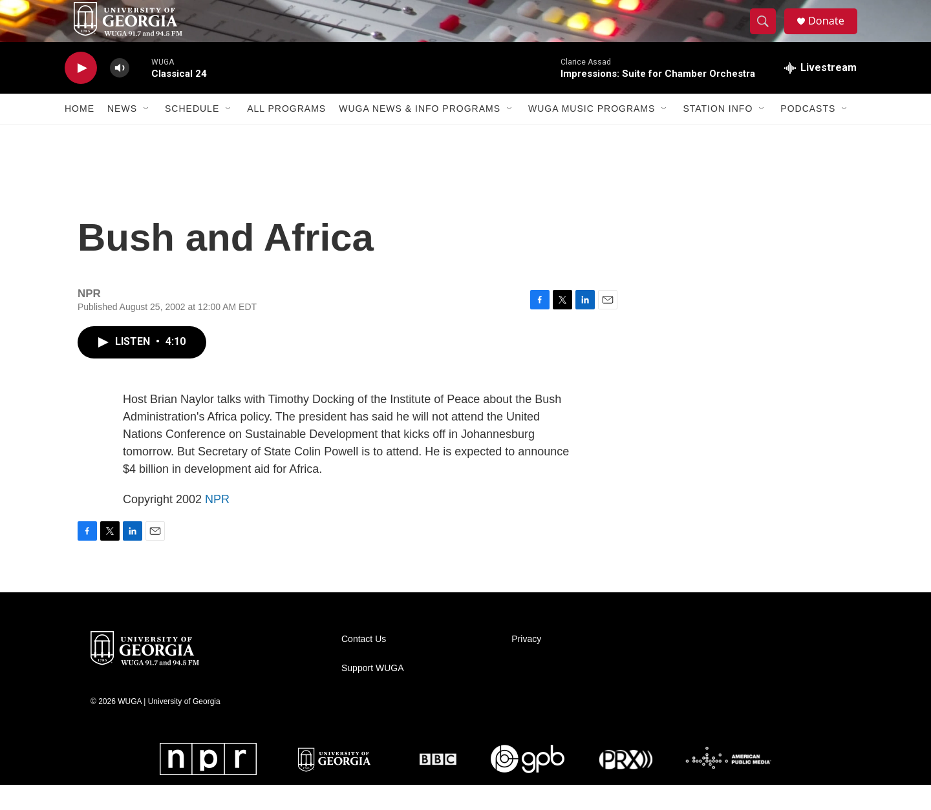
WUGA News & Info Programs (419, 134)
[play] (80, 94)
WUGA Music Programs (591, 134)
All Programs (286, 134)
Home (79, 134)
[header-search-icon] (768, 34)
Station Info (718, 134)
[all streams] (820, 93)
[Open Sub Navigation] (147, 134)
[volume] (120, 94)
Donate (833, 34)
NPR (217, 524)
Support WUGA (372, 693)
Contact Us (363, 664)
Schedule (192, 134)
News (122, 134)
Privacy (526, 664)
